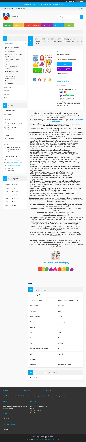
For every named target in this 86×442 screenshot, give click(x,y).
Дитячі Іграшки (8, 43)
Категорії (18, 25)
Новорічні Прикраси (11, 74)
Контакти (58, 25)
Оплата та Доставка (32, 25)
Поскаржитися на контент (40, 439)
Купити (65, 64)
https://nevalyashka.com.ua (14, 160)
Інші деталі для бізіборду (56, 262)
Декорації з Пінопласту (11, 71)
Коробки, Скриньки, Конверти (13, 54)
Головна (7, 25)
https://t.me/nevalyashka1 (14, 165)
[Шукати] (81, 17)
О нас (69, 25)
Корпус (7, 64)
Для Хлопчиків (9, 83)
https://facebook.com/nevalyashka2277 (33, 396)
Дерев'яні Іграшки (10, 51)
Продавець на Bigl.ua (43, 437)
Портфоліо (47, 25)
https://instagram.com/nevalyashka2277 (54, 396)
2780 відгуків (71, 1)
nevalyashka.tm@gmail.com (14, 162)
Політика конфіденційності (53, 439)
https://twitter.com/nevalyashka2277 (12, 396)
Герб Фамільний (9, 57)
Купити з (65, 69)
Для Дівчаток (9, 81)
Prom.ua (51, 436)
